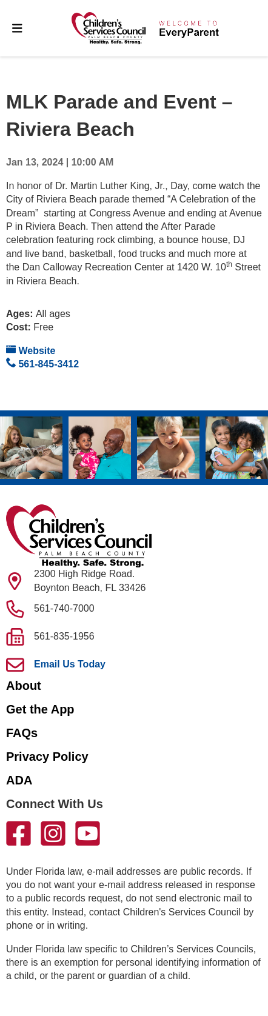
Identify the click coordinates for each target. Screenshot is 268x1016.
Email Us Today (70, 664)
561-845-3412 (42, 363)
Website (31, 350)
